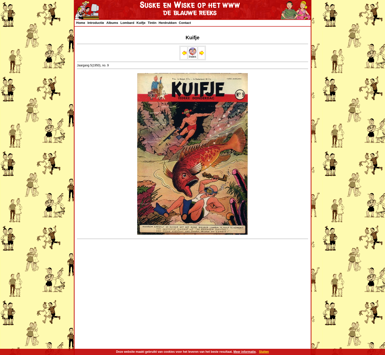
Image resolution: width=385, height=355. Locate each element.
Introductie (95, 23)
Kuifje (140, 23)
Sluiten (264, 352)
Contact (185, 23)
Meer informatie (244, 352)
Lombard (127, 23)
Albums (112, 23)
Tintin (152, 23)
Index (192, 55)
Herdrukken (167, 23)
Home (80, 23)
